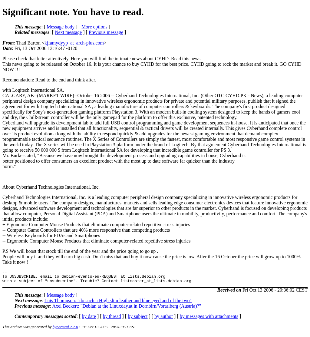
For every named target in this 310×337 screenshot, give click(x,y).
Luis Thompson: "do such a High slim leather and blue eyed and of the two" (118, 303)
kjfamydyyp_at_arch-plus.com (74, 42)
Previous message (106, 32)
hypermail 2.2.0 (65, 329)
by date (89, 319)
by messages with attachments (209, 319)
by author (163, 319)
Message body (60, 26)
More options (94, 26)
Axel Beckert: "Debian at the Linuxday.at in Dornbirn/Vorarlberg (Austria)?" (126, 308)
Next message (68, 32)
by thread (112, 319)
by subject (137, 319)
